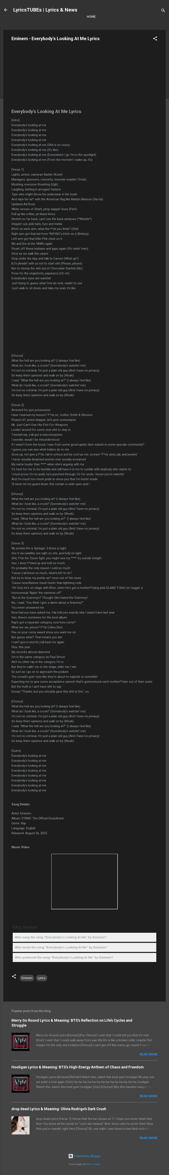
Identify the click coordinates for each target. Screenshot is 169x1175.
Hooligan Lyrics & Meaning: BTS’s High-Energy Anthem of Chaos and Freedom (77, 1067)
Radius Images (93, 1164)
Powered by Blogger (84, 1156)
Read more (149, 1054)
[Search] (163, 11)
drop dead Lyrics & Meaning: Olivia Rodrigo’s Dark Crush (58, 1109)
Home (91, 17)
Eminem (27, 978)
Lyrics (42, 978)
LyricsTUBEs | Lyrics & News (45, 10)
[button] (155, 39)
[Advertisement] (84, 76)
